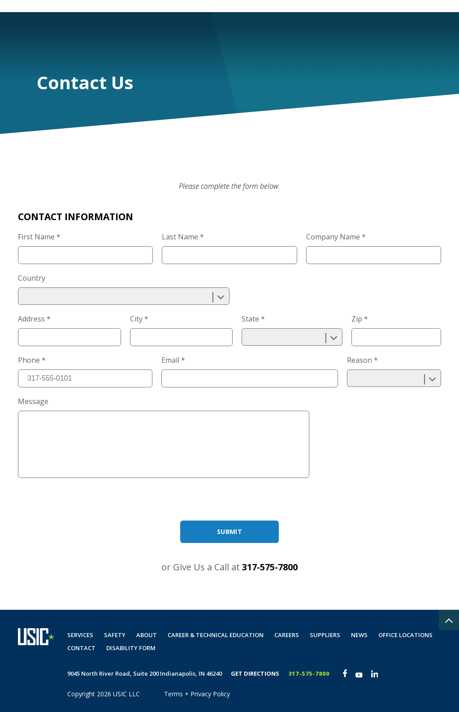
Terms (173, 694)
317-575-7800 (270, 567)
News (359, 635)
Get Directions (255, 673)
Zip (359, 319)
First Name (39, 237)
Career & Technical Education (216, 635)
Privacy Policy (210, 694)
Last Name (183, 237)
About (275, 34)
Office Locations (405, 635)
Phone (32, 360)
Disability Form (415, 34)
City (139, 319)
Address (34, 319)
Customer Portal (292, 6)
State (253, 319)
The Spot (428, 6)
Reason (362, 360)
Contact (358, 34)
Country (31, 278)
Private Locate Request (367, 6)
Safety (237, 34)
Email (173, 360)
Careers (316, 34)
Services (195, 34)
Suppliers (325, 635)
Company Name (336, 237)
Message (33, 401)
